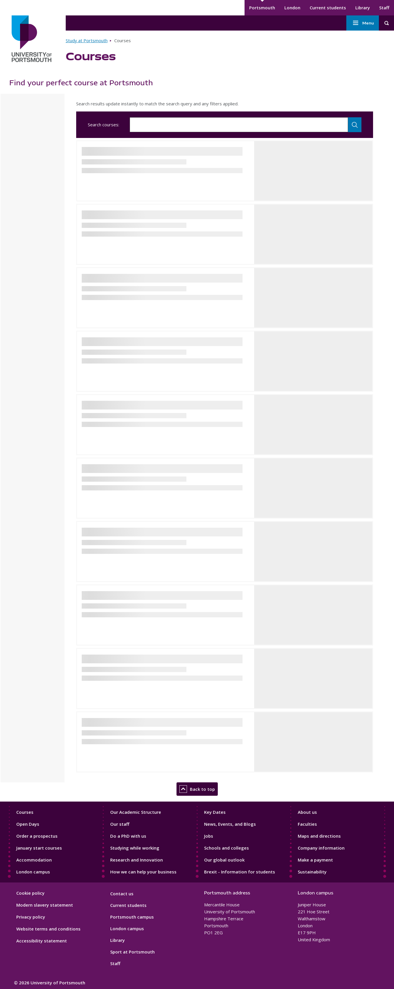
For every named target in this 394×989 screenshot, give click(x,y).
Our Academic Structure (135, 812)
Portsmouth (262, 7)
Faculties (307, 824)
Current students (328, 7)
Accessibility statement (41, 941)
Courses (24, 812)
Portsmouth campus (132, 917)
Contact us (121, 893)
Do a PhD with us (128, 836)
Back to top (197, 789)
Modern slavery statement (44, 905)
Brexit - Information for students (239, 872)
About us (307, 812)
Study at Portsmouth (87, 40)
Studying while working (134, 848)
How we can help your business (143, 872)
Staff (384, 7)
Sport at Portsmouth (132, 952)
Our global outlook (224, 860)
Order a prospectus (37, 836)
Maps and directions (319, 836)
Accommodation (34, 860)
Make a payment (315, 860)
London (292, 7)
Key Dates (215, 812)
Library (362, 7)
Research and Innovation (136, 860)
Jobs (208, 836)
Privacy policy (30, 917)
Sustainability (312, 872)
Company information (321, 848)
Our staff (119, 824)
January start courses (39, 848)
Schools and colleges (226, 848)
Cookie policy (30, 893)
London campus (33, 872)
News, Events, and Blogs (230, 824)
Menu (362, 23)
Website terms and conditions (48, 929)
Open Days (27, 824)
